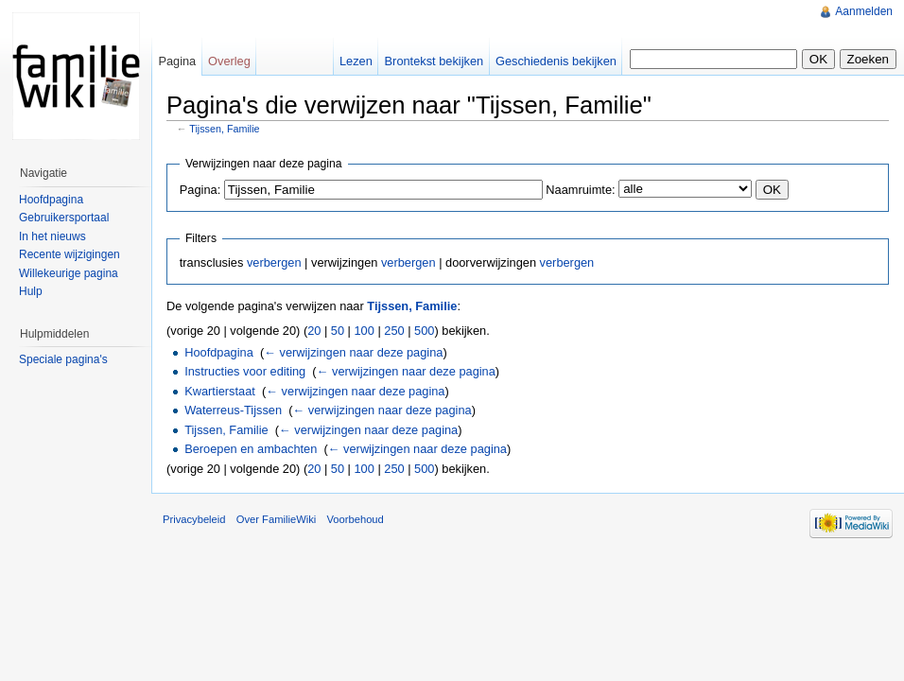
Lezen (356, 61)
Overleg (229, 61)
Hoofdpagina (218, 352)
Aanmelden (864, 11)
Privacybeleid (194, 519)
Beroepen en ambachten (250, 449)
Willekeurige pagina (68, 273)
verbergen (274, 262)
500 (424, 330)
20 (314, 330)
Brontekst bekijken (434, 61)
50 (337, 330)
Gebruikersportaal (64, 217)
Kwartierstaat (219, 391)
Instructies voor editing (244, 371)
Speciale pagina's (63, 359)
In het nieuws (52, 236)
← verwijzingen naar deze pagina (353, 352)
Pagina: (200, 190)
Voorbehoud (354, 519)
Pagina (177, 61)
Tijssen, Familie (224, 128)
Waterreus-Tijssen (233, 410)
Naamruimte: (580, 190)
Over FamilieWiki (276, 519)
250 (394, 330)
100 (364, 330)
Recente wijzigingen (69, 254)
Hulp (31, 291)
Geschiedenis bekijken (556, 61)
